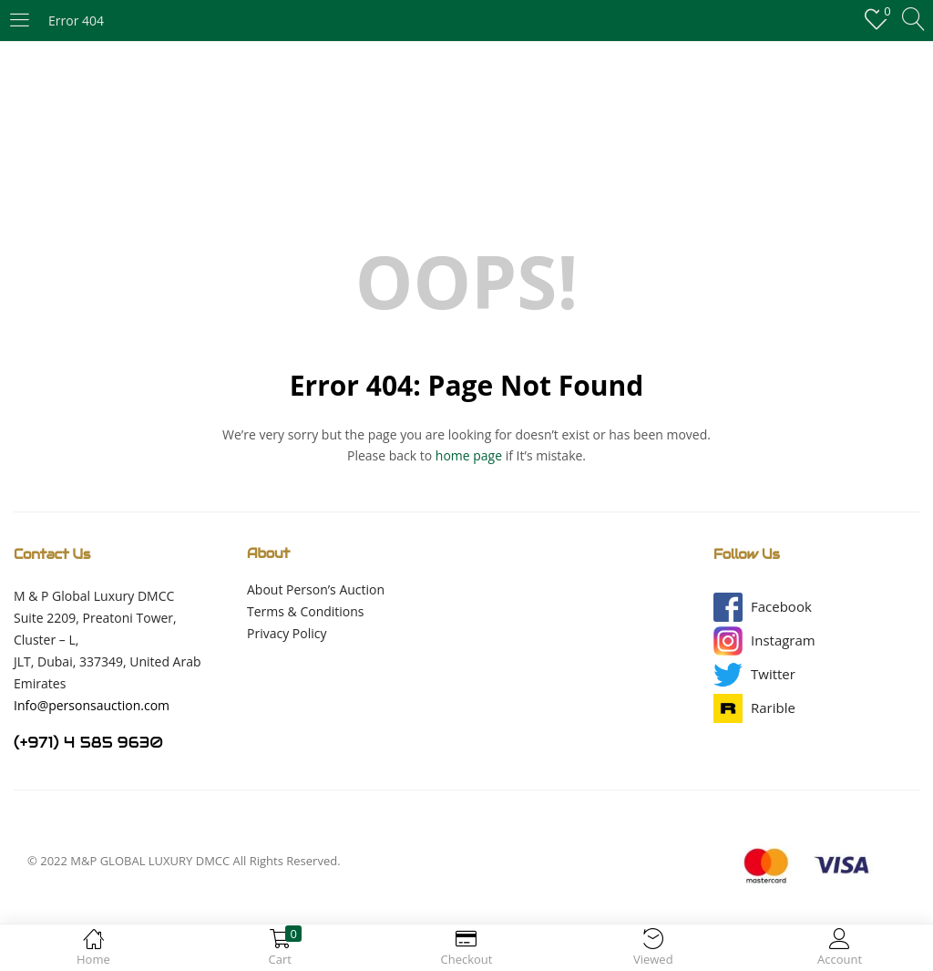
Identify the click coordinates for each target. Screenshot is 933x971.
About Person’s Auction (315, 589)
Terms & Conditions (305, 611)
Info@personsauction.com (91, 705)
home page (469, 455)
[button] (781, 607)
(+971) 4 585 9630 (88, 742)
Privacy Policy (286, 633)
